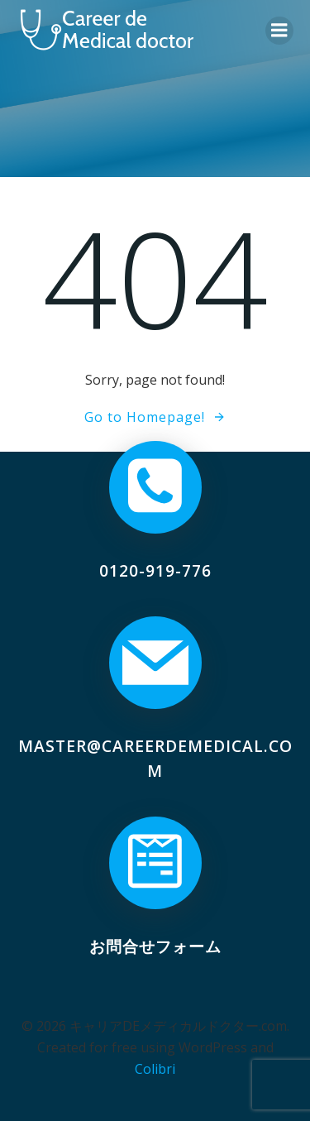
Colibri (155, 1069)
